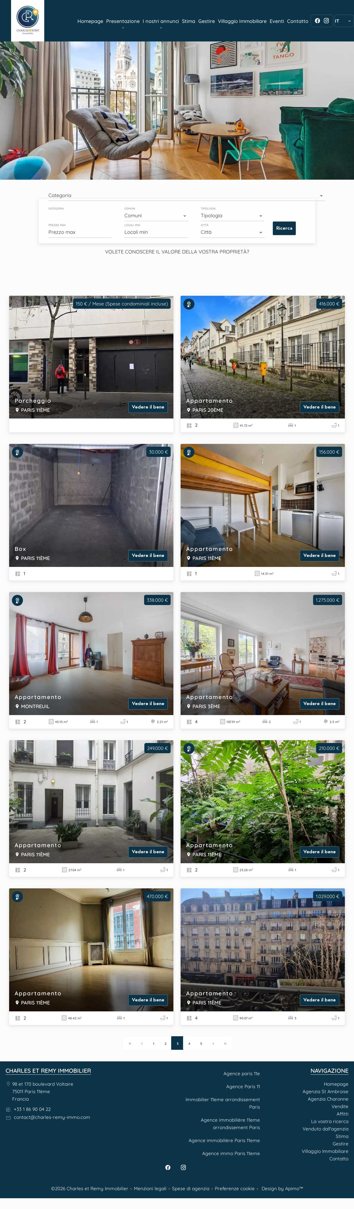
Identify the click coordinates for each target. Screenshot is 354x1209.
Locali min (132, 225)
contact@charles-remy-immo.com (52, 1117)
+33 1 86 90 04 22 (32, 1109)
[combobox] (186, 195)
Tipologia (208, 208)
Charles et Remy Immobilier (48, 1070)
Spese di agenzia (190, 1188)
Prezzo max (57, 225)
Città (204, 225)
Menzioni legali (150, 1188)
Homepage (27, 20)
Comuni (129, 208)
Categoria (56, 208)
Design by (281, 1188)
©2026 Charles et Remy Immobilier (89, 1188)
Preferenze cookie (235, 1188)
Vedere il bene (148, 407)
